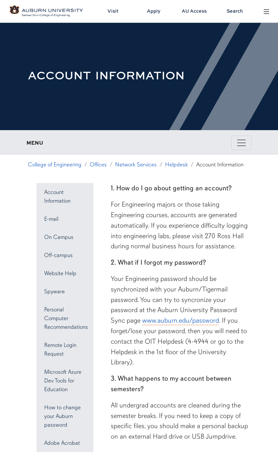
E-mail (51, 219)
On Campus (58, 237)
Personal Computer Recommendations (66, 318)
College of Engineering (54, 164)
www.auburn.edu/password (180, 320)
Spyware (54, 291)
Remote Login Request (60, 349)
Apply (153, 11)
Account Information (57, 196)
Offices (98, 164)
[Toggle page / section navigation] (241, 143)
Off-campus (58, 255)
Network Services (136, 164)
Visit (113, 11)
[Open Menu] (266, 11)
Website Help (60, 273)
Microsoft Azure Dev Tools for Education (62, 380)
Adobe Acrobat (62, 443)
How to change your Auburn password (62, 416)
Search (235, 11)
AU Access (194, 11)
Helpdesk (176, 164)
